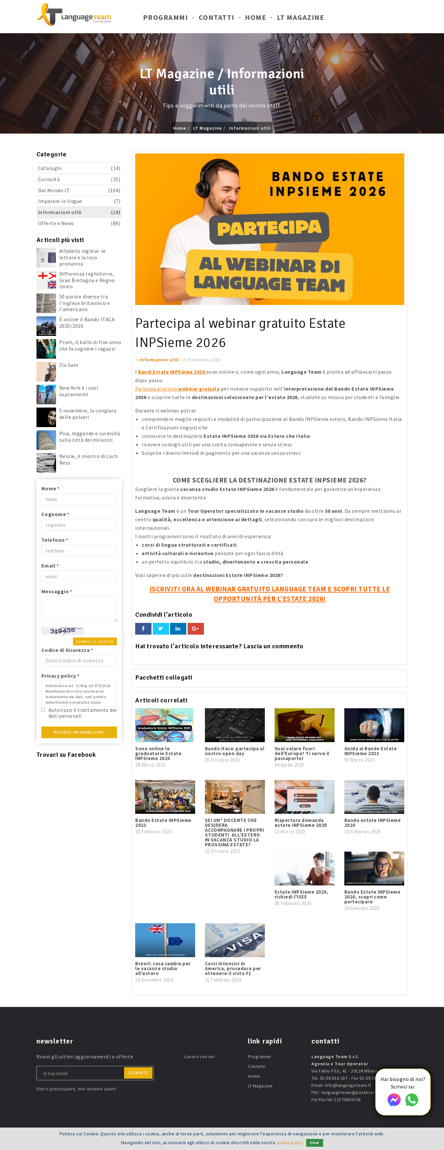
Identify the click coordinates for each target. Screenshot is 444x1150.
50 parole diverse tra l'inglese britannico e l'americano (84, 302)
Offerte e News (79, 223)
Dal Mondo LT (79, 190)
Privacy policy (60, 675)
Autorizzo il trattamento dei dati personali (83, 713)
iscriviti (138, 1072)
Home (255, 18)
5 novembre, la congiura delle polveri (88, 413)
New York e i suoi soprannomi (78, 390)
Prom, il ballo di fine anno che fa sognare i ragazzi (90, 345)
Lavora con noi (199, 1056)
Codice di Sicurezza (67, 650)
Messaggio (56, 591)
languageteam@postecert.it (351, 1092)
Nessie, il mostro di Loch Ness (88, 459)
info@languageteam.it (348, 1085)
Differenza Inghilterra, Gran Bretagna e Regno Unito (87, 279)
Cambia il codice (95, 642)
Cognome (55, 514)
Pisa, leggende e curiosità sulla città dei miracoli (89, 436)
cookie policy (290, 1142)
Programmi (165, 18)
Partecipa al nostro (180, 388)
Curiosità (79, 179)
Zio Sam (69, 365)
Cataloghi (79, 168)
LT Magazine (300, 18)
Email (50, 565)
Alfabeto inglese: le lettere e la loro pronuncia (82, 257)
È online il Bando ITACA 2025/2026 (87, 322)
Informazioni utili (250, 128)
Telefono (54, 540)
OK (315, 1142)
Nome (50, 488)
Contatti (217, 18)
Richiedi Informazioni (79, 732)
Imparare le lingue (79, 201)
